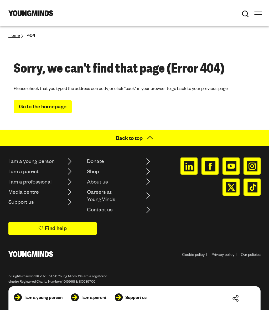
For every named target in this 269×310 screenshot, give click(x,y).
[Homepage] (30, 13)
